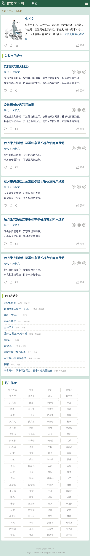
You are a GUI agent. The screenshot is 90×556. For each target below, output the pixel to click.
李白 (50, 447)
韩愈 (12, 472)
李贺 (50, 516)
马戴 (35, 352)
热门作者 (11, 383)
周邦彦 (12, 428)
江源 (17, 340)
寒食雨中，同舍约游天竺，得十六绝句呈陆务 (28, 370)
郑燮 (31, 390)
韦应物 (31, 440)
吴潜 (12, 415)
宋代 (20, 303)
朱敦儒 (50, 421)
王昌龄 (31, 503)
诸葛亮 (50, 535)
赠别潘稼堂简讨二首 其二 (17, 309)
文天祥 (31, 434)
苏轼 (50, 396)
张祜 (31, 491)
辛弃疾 (37, 358)
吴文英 (12, 421)
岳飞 (50, 434)
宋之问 (69, 503)
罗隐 (12, 478)
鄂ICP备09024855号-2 (57, 552)
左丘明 (50, 529)
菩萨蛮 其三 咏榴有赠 (15, 333)
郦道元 (69, 522)
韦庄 (50, 491)
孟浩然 (12, 484)
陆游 (19, 365)
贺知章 (50, 522)
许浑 (69, 453)
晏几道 (31, 421)
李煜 (69, 434)
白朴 (50, 390)
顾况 (50, 503)
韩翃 (69, 516)
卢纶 (69, 497)
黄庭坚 (31, 396)
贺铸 (50, 428)
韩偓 (69, 484)
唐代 (6, 72)
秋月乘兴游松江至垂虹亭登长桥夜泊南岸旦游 (34, 143)
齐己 (31, 447)
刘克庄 (12, 402)
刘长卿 (50, 459)
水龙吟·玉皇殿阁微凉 (15, 358)
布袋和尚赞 (10, 303)
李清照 (69, 428)
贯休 (69, 459)
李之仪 (27, 303)
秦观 (69, 409)
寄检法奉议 (10, 321)
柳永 (69, 421)
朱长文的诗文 (14, 56)
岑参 (69, 472)
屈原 (31, 529)
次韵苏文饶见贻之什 (17, 66)
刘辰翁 (31, 415)
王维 (69, 466)
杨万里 (63, 371)
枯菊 (6, 364)
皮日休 (12, 491)
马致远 (69, 390)
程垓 (31, 428)
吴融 (50, 497)
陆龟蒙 (12, 440)
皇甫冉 (69, 491)
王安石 (12, 396)
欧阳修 (50, 402)
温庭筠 (31, 466)
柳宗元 (12, 516)
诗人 (11, 11)
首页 (4, 11)
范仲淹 (50, 415)
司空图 (31, 510)
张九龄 (31, 516)
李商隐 (50, 440)
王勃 (31, 522)
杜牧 (23, 328)
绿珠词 (7, 339)
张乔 (12, 497)
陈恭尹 (42, 309)
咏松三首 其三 (11, 315)
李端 (50, 510)
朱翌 (24, 346)
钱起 (50, 472)
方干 (69, 478)
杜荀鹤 (50, 478)
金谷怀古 (9, 327)
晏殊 (69, 415)
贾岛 (12, 466)
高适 (12, 510)
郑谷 (31, 478)
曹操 (12, 535)
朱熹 (69, 402)
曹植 (31, 535)
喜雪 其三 (9, 346)
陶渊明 (12, 529)
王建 (31, 472)
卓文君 (69, 535)
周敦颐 (12, 434)
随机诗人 (16, 45)
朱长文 (19, 11)
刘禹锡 (12, 447)
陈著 (12, 409)
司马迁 (69, 529)
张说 (31, 497)
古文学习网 (15, 3)
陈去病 (38, 334)
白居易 (69, 447)
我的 (34, 3)
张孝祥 (50, 409)
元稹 (69, 440)
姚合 (50, 453)
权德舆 (50, 484)
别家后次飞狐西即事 (15, 352)
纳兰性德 (12, 390)
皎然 (31, 459)
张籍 (31, 453)
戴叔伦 (31, 484)
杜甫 (12, 453)
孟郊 (50, 466)
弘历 (25, 315)
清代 (35, 309)
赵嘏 (69, 510)
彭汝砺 (27, 321)
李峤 (12, 503)
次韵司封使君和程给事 (19, 104)
